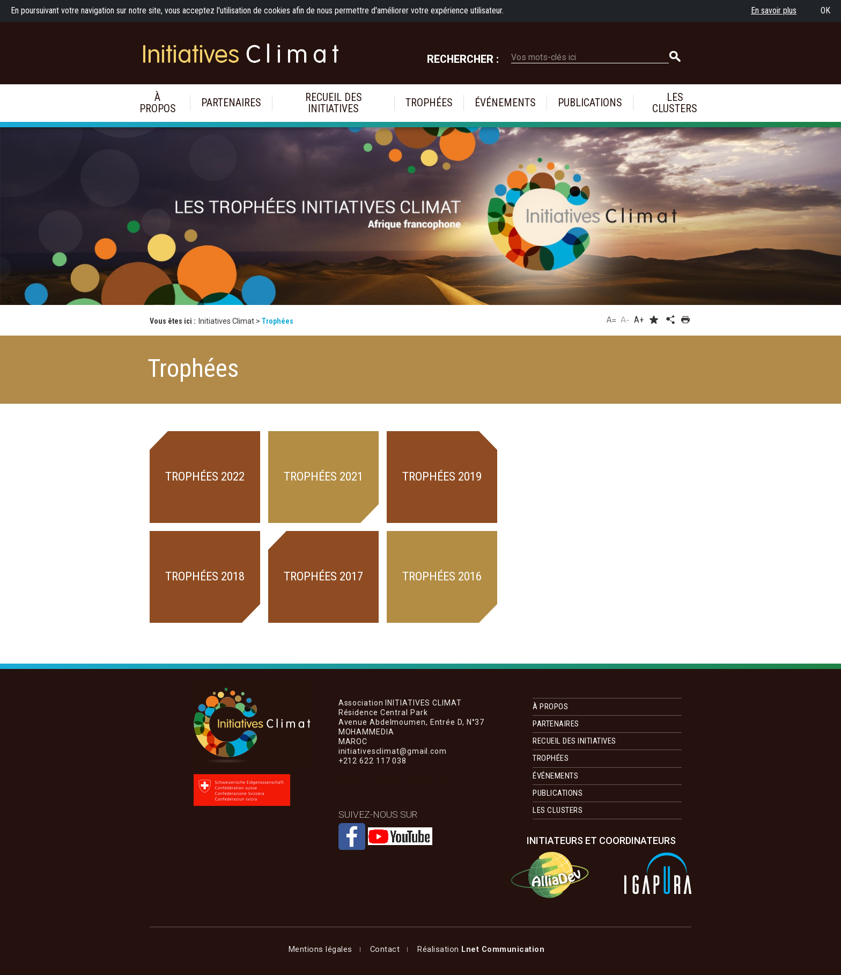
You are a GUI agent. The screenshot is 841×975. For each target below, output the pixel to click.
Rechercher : (463, 59)
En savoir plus (773, 10)
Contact (385, 949)
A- (625, 319)
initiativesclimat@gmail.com (392, 780)
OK (825, 10)
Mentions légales (320, 949)
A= (612, 319)
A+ (639, 320)
